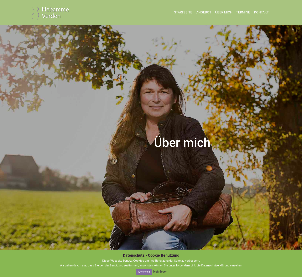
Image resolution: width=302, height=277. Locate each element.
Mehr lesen (160, 271)
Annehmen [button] (144, 271)
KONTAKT (261, 12)
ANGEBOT (203, 12)
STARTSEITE (183, 12)
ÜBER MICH (223, 12)
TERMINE (243, 12)
